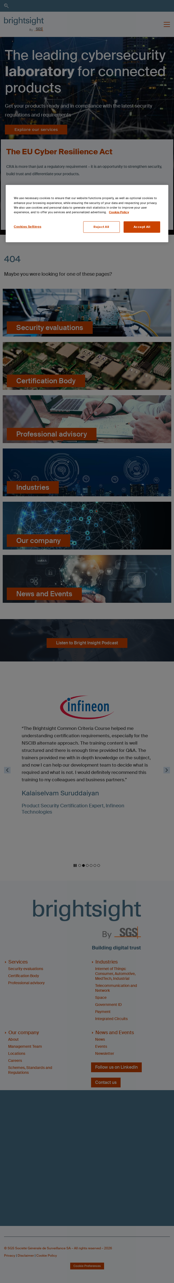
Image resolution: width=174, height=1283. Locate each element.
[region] (87, 213)
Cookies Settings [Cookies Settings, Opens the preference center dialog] (27, 226)
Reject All (101, 227)
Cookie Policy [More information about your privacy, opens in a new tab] (119, 212)
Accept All (142, 227)
